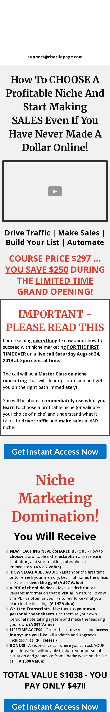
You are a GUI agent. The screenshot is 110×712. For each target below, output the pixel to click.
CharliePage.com (44, 695)
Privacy (102, 695)
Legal (56, 700)
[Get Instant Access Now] (55, 406)
